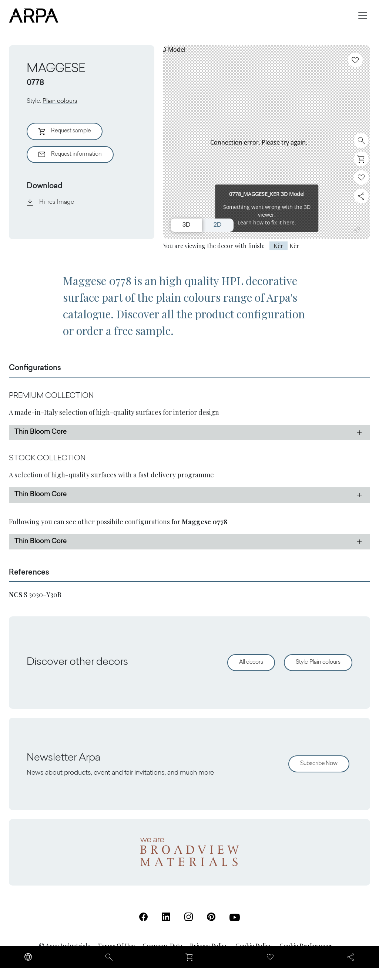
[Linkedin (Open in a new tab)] (166, 917)
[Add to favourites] (355, 60)
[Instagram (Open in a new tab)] (188, 917)
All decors (251, 662)
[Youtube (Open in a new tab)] (235, 917)
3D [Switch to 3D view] (186, 225)
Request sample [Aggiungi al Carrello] (64, 131)
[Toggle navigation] (362, 15)
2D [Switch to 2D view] (217, 225)
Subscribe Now (319, 763)
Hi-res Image (50, 202)
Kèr (279, 246)
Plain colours (60, 101)
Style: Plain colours (318, 662)
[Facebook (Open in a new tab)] (143, 917)
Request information (70, 154)
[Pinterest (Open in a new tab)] (211, 917)
